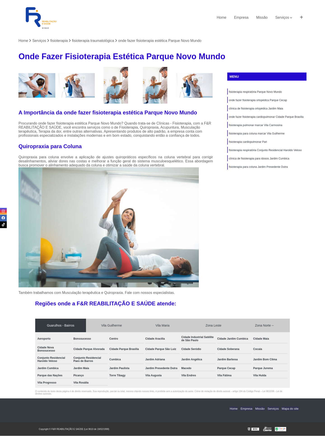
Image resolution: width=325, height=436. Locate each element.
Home (221, 17)
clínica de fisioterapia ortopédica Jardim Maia (256, 109)
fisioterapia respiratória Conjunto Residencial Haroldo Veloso (265, 152)
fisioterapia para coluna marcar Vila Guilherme (257, 134)
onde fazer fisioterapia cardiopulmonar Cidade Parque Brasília (266, 117)
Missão (262, 17)
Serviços (282, 17)
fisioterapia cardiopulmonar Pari (248, 143)
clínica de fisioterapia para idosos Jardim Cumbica (259, 160)
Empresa (241, 17)
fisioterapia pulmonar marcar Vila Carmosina (255, 126)
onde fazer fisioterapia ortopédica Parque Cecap (258, 100)
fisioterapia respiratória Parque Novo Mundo (255, 92)
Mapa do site (290, 408)
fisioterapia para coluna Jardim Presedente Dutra (258, 169)
